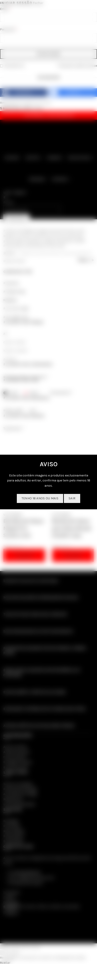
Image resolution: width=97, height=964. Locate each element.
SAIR (72, 498)
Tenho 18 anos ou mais (40, 498)
